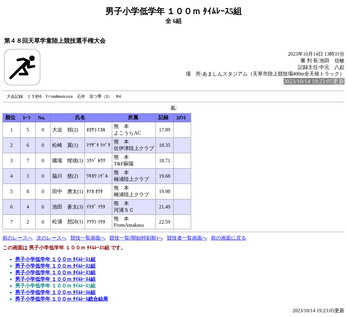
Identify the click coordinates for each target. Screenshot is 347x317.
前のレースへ (18, 238)
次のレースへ (51, 238)
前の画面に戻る (228, 238)
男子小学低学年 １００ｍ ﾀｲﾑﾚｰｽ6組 (55, 292)
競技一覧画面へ (88, 238)
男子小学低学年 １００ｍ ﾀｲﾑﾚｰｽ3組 (55, 272)
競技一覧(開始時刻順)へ (136, 238)
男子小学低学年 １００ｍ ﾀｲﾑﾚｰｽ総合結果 (61, 299)
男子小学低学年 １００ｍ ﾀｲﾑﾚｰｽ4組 (55, 279)
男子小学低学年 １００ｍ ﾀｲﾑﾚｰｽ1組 (55, 259)
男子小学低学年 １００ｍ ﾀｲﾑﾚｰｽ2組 (55, 266)
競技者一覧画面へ (187, 238)
